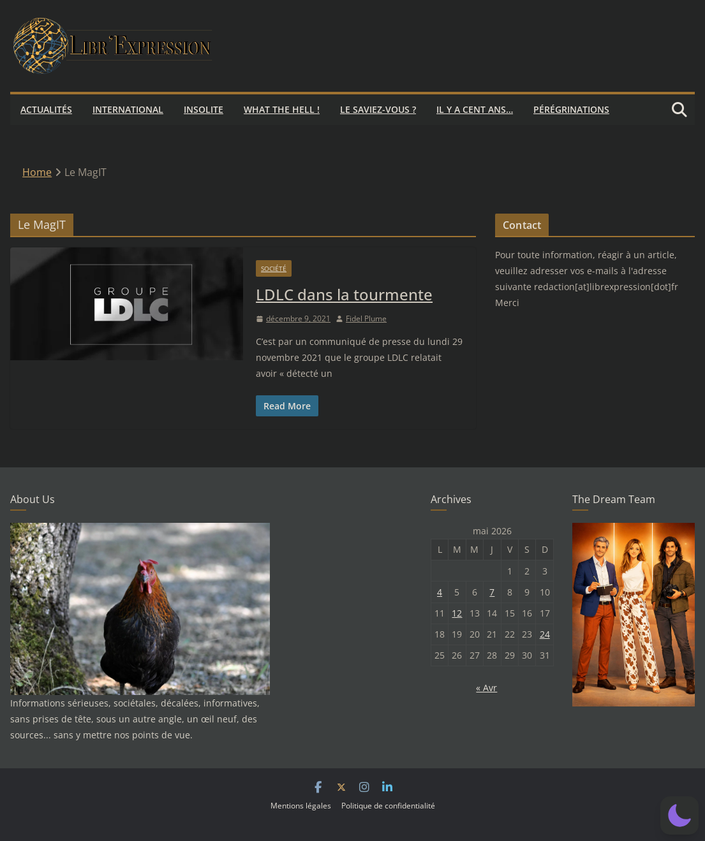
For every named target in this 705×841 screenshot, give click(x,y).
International (128, 109)
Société (273, 268)
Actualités (46, 109)
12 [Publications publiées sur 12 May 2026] (457, 613)
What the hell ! (282, 109)
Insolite (203, 109)
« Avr (486, 688)
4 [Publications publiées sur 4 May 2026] (439, 592)
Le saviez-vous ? (378, 109)
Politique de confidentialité (388, 805)
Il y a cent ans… (474, 109)
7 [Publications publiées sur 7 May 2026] (491, 592)
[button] (679, 815)
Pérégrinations (571, 109)
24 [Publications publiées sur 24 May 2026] (545, 634)
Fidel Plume (366, 318)
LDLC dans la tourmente (344, 294)
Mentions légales (301, 805)
